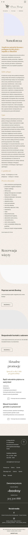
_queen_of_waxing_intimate (8, 522)
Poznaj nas (6, 467)
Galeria (15, 471)
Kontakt (10, 475)
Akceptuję (14, 533)
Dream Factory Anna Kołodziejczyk (10, 515)
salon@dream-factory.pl (13, 462)
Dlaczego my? (7, 471)
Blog (4, 475)
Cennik (18, 467)
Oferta (12, 467)
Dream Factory (22, 515)
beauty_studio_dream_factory (13, 521)
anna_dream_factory (21, 522)
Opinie (20, 471)
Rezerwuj (7, 304)
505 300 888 (14, 498)
